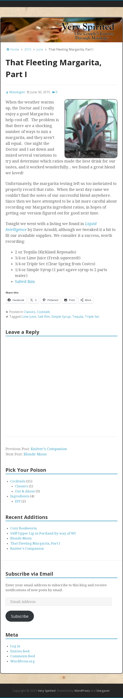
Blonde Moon (35, 454)
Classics (29, 312)
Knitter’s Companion (49, 449)
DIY (18, 501)
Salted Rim (25, 281)
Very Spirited (46, 690)
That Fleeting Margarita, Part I (35, 543)
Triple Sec (92, 316)
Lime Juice (28, 316)
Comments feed (22, 656)
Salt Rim (44, 316)
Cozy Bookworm (23, 528)
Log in (15, 646)
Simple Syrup (61, 316)
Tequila (77, 316)
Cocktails (43, 312)
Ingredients (19, 496)
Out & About (25, 491)
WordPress (82, 690)
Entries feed (20, 651)
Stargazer (103, 690)
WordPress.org (22, 661)
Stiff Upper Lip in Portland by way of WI (43, 533)
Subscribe (20, 616)
